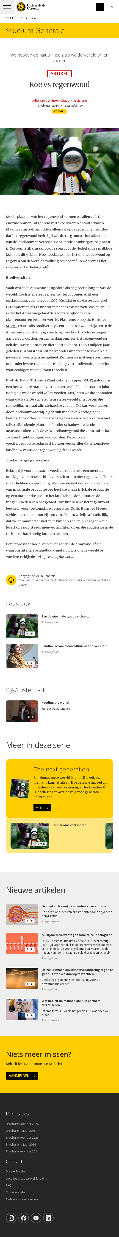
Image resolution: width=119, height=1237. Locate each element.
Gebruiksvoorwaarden (22, 1199)
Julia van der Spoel (46, 100)
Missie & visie (15, 1171)
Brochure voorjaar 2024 (22, 1151)
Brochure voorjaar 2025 (22, 1137)
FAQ (8, 1185)
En (111, 7)
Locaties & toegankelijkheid (25, 1178)
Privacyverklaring (18, 1192)
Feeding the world (60, 557)
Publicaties (17, 1114)
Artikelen (31, 18)
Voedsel (59, 111)
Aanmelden (19, 1075)
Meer (40, 808)
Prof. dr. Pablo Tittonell (25, 380)
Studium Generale (35, 30)
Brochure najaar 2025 (21, 1131)
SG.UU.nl (11, 18)
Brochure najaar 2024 (21, 1144)
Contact (14, 1161)
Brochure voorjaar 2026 (22, 1124)
